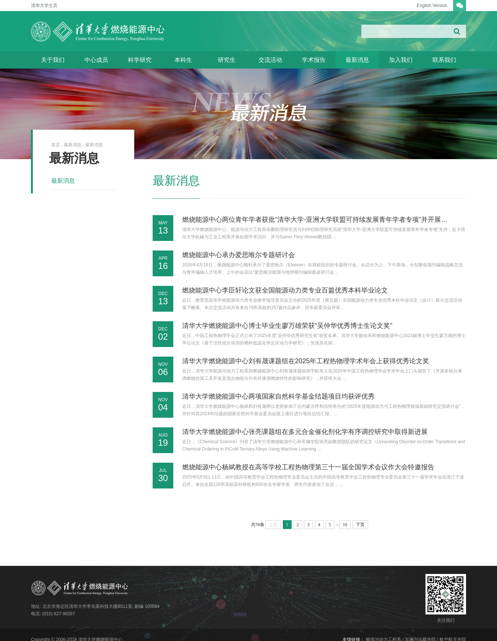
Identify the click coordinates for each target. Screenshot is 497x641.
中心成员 (96, 60)
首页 (55, 144)
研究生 (227, 60)
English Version (432, 5)
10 (345, 524)
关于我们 (53, 60)
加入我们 (401, 60)
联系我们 (444, 60)
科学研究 (140, 60)
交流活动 (270, 60)
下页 (360, 524)
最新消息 (357, 60)
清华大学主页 (44, 5)
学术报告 (314, 60)
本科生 (183, 60)
